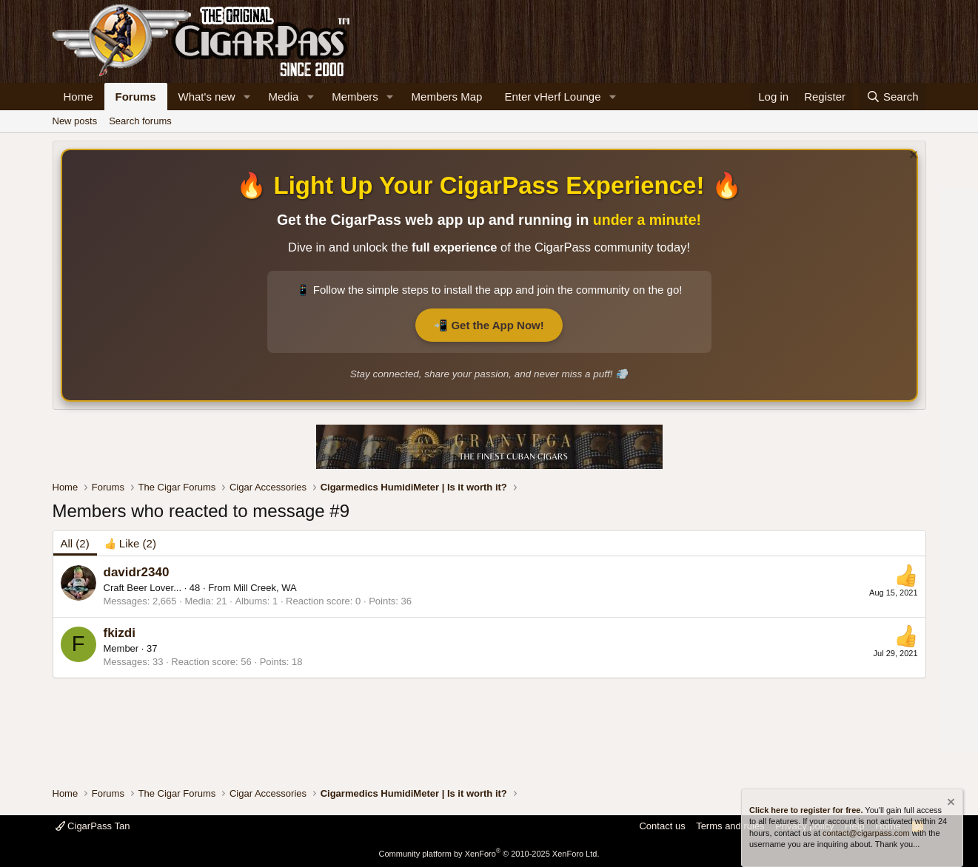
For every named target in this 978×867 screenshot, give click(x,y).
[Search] (892, 96)
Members (355, 96)
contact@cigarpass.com (866, 833)
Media (283, 96)
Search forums (140, 120)
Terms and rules (730, 825)
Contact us (662, 825)
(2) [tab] (75, 543)
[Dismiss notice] (911, 156)
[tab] (130, 543)
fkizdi (119, 633)
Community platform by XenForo (489, 853)
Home (78, 96)
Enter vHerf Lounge (552, 96)
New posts (75, 120)
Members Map (447, 96)
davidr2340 (137, 572)
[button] (246, 96)
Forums (135, 96)
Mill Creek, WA (264, 587)
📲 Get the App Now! (488, 325)
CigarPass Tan (93, 825)
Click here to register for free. (806, 810)
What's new (206, 96)
